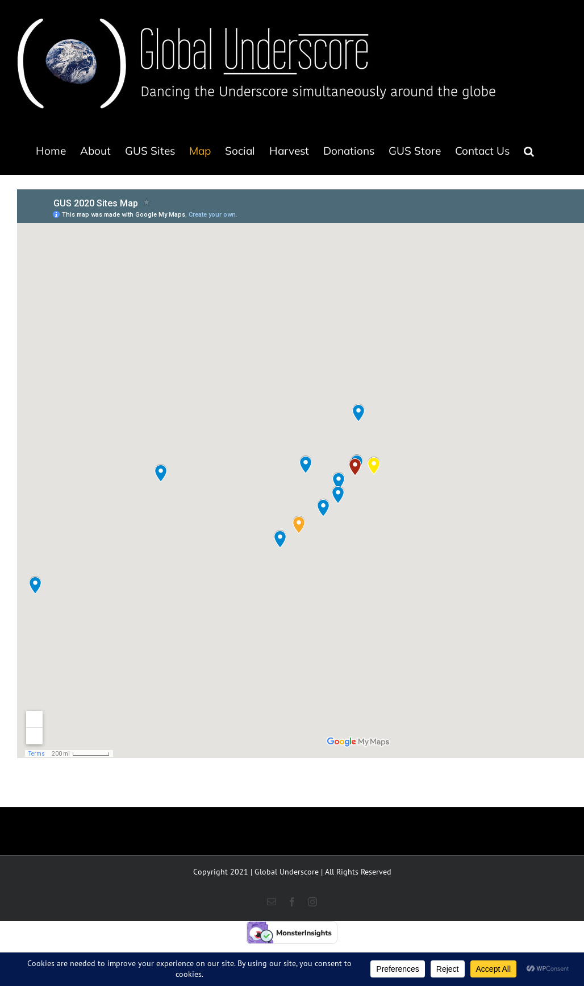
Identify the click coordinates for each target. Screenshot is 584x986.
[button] (529, 151)
